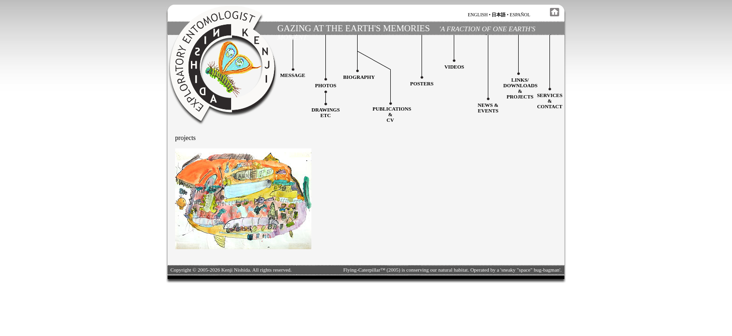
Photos (326, 85)
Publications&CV (392, 114)
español (520, 14)
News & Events (488, 107)
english (478, 14)
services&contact (550, 100)
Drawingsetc (325, 112)
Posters (421, 83)
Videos (454, 67)
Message (292, 75)
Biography (359, 77)
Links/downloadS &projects (520, 88)
